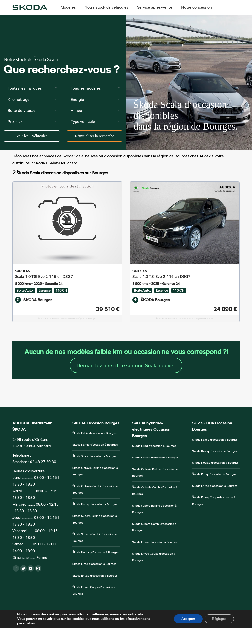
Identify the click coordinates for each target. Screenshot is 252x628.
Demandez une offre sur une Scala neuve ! (126, 365)
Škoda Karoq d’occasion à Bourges (94, 504)
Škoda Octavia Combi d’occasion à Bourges (95, 489)
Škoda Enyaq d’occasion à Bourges (94, 575)
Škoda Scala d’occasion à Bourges (94, 456)
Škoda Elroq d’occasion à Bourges (94, 564)
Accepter (188, 618)
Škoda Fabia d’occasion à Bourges (94, 433)
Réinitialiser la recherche (94, 136)
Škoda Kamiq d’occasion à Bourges (95, 444)
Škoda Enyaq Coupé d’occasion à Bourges (93, 590)
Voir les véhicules (31, 136)
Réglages (219, 618)
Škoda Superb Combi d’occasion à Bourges (94, 537)
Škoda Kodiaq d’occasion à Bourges (95, 552)
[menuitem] (68, 7)
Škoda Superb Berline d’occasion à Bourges (94, 519)
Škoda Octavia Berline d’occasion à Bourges (95, 471)
